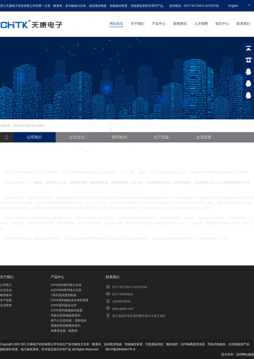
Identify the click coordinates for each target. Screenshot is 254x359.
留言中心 (222, 23)
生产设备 (6, 300)
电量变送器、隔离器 (64, 330)
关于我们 (137, 23)
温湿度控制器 (113, 344)
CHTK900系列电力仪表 (66, 290)
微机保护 (172, 344)
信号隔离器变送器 (193, 344)
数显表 (96, 344)
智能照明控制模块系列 (65, 325)
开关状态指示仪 (51, 349)
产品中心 (159, 23)
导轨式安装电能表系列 (65, 315)
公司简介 (6, 285)
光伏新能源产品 (238, 344)
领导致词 (6, 295)
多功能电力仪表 (78, 344)
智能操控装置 (133, 344)
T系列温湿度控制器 (63, 295)
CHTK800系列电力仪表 (66, 285)
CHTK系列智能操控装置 (67, 310)
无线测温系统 (154, 344)
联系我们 (243, 23)
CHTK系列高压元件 (64, 305)
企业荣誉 (6, 305)
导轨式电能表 (216, 344)
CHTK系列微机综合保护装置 (69, 300)
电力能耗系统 (30, 349)
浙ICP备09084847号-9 (120, 349)
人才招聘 (201, 23)
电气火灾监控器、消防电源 (68, 320)
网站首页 (116, 23)
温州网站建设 (245, 354)
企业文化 (6, 290)
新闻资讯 (180, 23)
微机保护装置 (9, 349)
